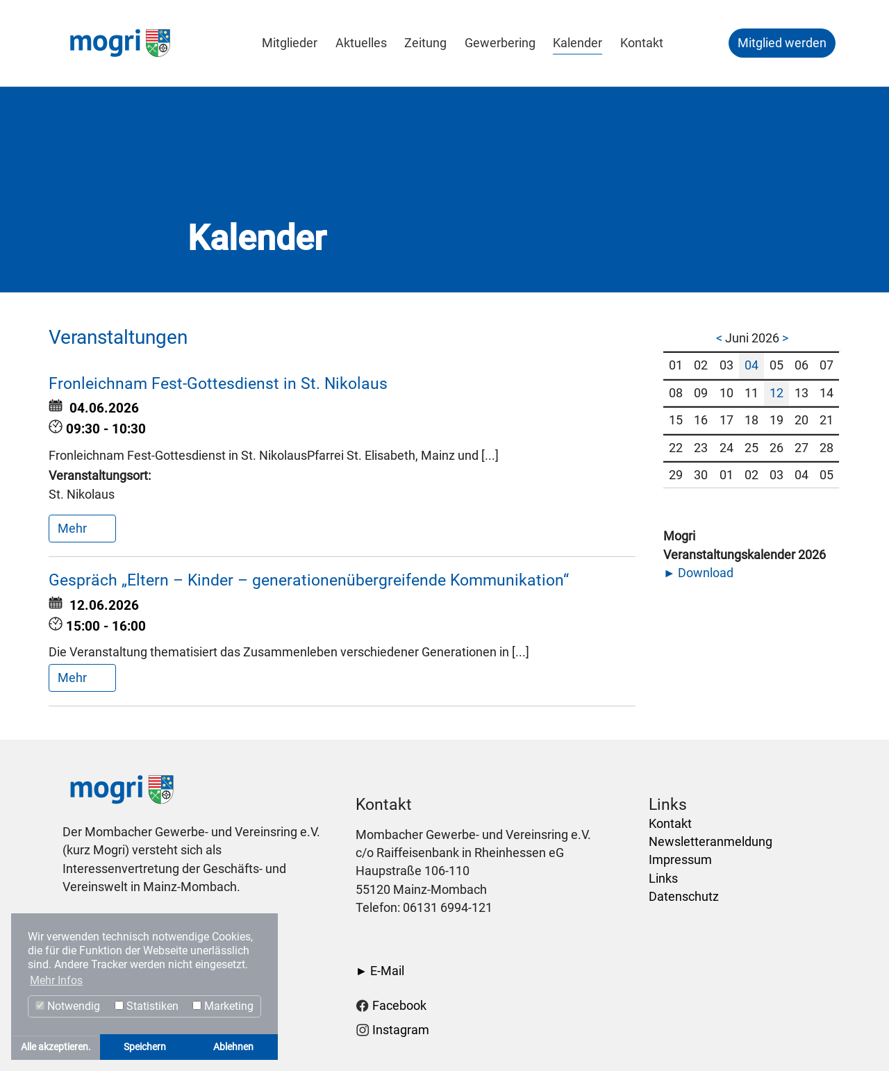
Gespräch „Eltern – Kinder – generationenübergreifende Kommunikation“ (309, 580)
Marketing (223, 1006)
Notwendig (67, 1006)
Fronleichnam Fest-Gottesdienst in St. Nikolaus (218, 383)
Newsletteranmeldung (710, 842)
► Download (698, 573)
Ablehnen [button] (233, 1047)
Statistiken (146, 1006)
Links (663, 879)
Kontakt (670, 824)
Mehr (74, 529)
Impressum (680, 860)
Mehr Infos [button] (56, 980)
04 (751, 365)
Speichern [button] (145, 1047)
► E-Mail (380, 971)
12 (776, 393)
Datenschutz (684, 897)
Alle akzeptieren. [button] (56, 1047)
